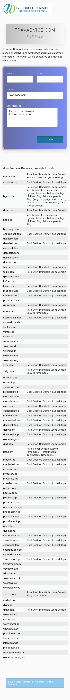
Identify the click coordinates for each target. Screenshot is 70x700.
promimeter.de (11, 636)
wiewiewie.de (11, 631)
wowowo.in (9, 354)
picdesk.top (10, 500)
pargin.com (9, 491)
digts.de (7, 608)
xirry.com (8, 368)
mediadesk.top (11, 467)
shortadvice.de (11, 325)
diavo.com (9, 213)
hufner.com (9, 284)
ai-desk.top (9, 603)
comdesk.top (10, 418)
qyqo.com (9, 534)
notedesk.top (10, 486)
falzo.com (9, 275)
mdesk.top (9, 462)
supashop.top (11, 390)
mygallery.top (10, 481)
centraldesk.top (12, 237)
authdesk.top (10, 251)
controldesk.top (12, 423)
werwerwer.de (11, 627)
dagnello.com (10, 241)
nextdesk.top (10, 298)
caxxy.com (9, 179)
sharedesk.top (11, 543)
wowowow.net (11, 590)
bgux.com (9, 199)
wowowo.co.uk (11, 581)
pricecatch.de (11, 650)
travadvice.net (11, 571)
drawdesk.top (11, 437)
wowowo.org (10, 363)
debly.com (9, 433)
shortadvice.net (12, 557)
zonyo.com (9, 597)
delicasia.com (11, 256)
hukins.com (9, 289)
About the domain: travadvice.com (32, 119)
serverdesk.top (11, 538)
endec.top (9, 385)
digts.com (9, 613)
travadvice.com (12, 567)
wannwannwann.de (14, 655)
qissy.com (9, 308)
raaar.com (8, 314)
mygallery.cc (10, 477)
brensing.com (11, 232)
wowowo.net (10, 358)
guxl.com (8, 447)
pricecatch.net (11, 515)
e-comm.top (10, 380)
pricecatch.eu (11, 303)
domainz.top (10, 265)
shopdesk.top (11, 548)
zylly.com (8, 374)
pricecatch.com (12, 505)
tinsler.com (9, 330)
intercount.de (10, 646)
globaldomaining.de (14, 660)
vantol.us (8, 339)
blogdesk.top (10, 395)
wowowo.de (10, 349)
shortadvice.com (12, 553)
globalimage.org (12, 279)
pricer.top (8, 529)
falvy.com (8, 270)
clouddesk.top (11, 404)
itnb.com (8, 455)
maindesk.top (10, 294)
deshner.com (10, 260)
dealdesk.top (10, 428)
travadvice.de (11, 641)
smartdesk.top (11, 562)
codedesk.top (11, 414)
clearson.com (11, 399)
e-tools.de (9, 622)
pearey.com (10, 496)
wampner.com (11, 344)
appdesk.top (10, 185)
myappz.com (10, 472)
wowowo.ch (10, 617)
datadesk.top (10, 246)
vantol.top (8, 335)
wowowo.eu (10, 586)
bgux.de (7, 223)
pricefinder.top (11, 524)
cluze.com (9, 409)
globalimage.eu (11, 442)
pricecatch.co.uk (12, 510)
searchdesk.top (12, 320)
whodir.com (9, 576)
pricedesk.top (11, 519)
